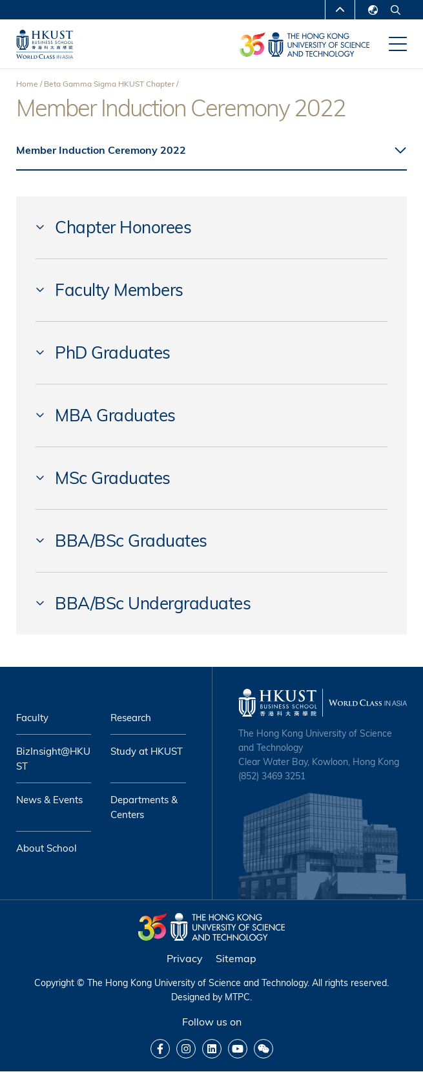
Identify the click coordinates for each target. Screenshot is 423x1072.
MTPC (237, 997)
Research (130, 717)
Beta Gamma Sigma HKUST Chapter (109, 84)
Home (27, 84)
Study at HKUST (146, 751)
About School (46, 848)
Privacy (185, 958)
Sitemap (236, 958)
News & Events (49, 799)
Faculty (32, 717)
